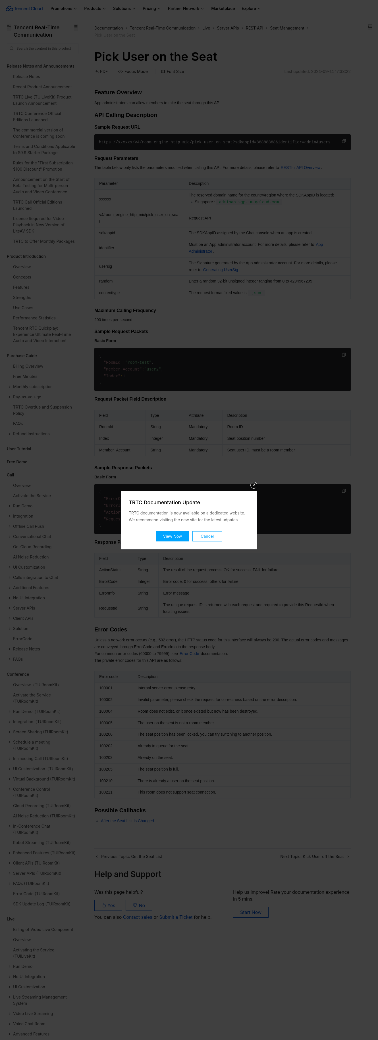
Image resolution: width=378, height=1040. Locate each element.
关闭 (253, 485)
